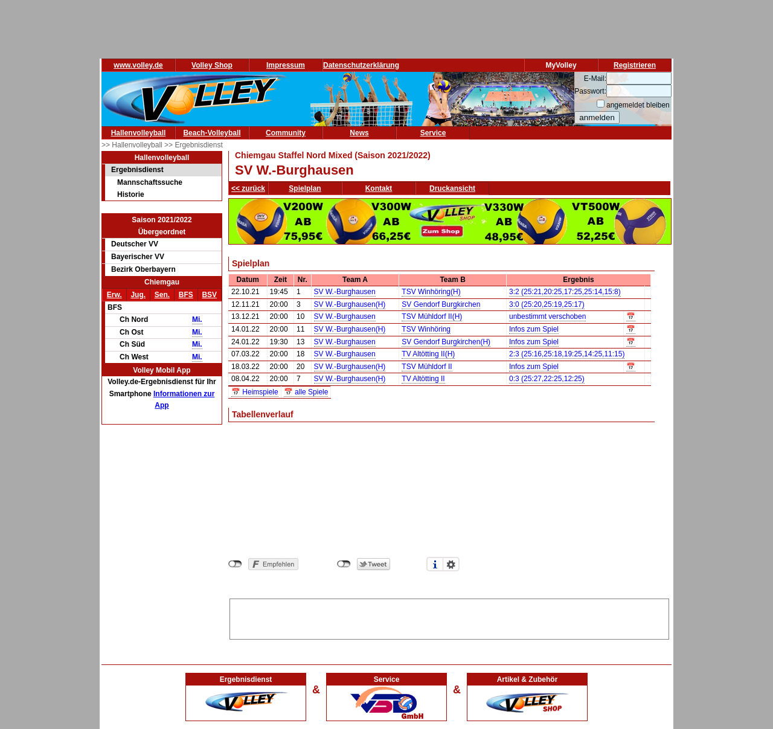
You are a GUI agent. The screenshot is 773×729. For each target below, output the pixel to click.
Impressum (285, 65)
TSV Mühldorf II (427, 366)
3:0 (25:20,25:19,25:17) (547, 304)
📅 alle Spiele (306, 392)
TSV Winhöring (426, 329)
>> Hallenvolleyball (132, 145)
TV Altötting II (423, 378)
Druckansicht (452, 188)
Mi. (197, 319)
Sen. (162, 295)
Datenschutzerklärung (361, 65)
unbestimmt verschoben (547, 316)
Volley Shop (212, 65)
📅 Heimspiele (254, 392)
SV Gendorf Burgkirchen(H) (446, 342)
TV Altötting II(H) (428, 354)
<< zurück (248, 188)
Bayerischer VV (137, 256)
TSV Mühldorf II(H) (432, 316)
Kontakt (379, 188)
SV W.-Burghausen (345, 291)
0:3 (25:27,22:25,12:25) (547, 378)
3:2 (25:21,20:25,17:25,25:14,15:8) (565, 291)
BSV (209, 295)
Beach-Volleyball (211, 133)
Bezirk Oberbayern (143, 269)
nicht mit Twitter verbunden (344, 564)
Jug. (138, 295)
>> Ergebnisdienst (193, 145)
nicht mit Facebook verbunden (235, 564)
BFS (186, 295)
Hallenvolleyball (138, 133)
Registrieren (635, 65)
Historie (130, 194)
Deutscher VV (134, 244)
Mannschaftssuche (149, 182)
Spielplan (305, 188)
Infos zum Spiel (534, 329)
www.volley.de (138, 65)
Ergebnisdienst (137, 169)
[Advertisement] (449, 617)
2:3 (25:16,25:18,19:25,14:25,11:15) (567, 354)
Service (433, 133)
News (359, 133)
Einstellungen (451, 564)
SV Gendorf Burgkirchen (441, 304)
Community (286, 133)
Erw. (114, 295)
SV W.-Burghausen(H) (350, 304)
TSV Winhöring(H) (431, 291)
